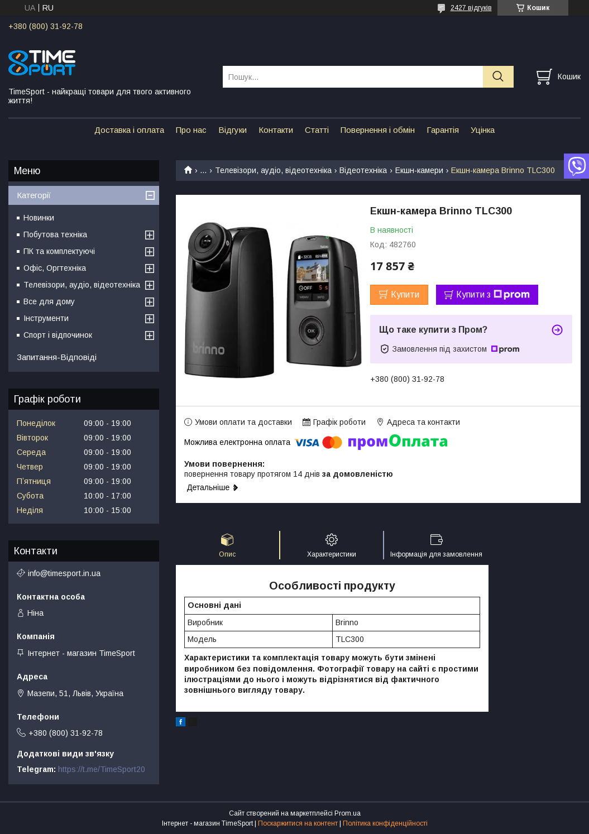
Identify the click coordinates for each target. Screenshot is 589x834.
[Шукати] (498, 77)
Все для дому (49, 301)
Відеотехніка (363, 170)
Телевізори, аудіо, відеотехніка (273, 170)
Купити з (493, 295)
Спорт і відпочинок (57, 334)
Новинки (38, 217)
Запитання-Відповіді (57, 357)
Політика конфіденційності (385, 823)
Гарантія (443, 130)
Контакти (275, 130)
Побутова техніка (55, 234)
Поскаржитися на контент (298, 823)
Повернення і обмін (378, 130)
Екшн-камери (419, 170)
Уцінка (483, 130)
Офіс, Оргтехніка (54, 267)
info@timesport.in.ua (64, 573)
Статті (317, 130)
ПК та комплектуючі (59, 251)
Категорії (34, 195)
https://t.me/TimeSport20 (101, 769)
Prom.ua (347, 813)
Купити (405, 294)
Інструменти (46, 318)
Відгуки (232, 130)
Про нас (191, 130)
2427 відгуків (471, 8)
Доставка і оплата (129, 130)
